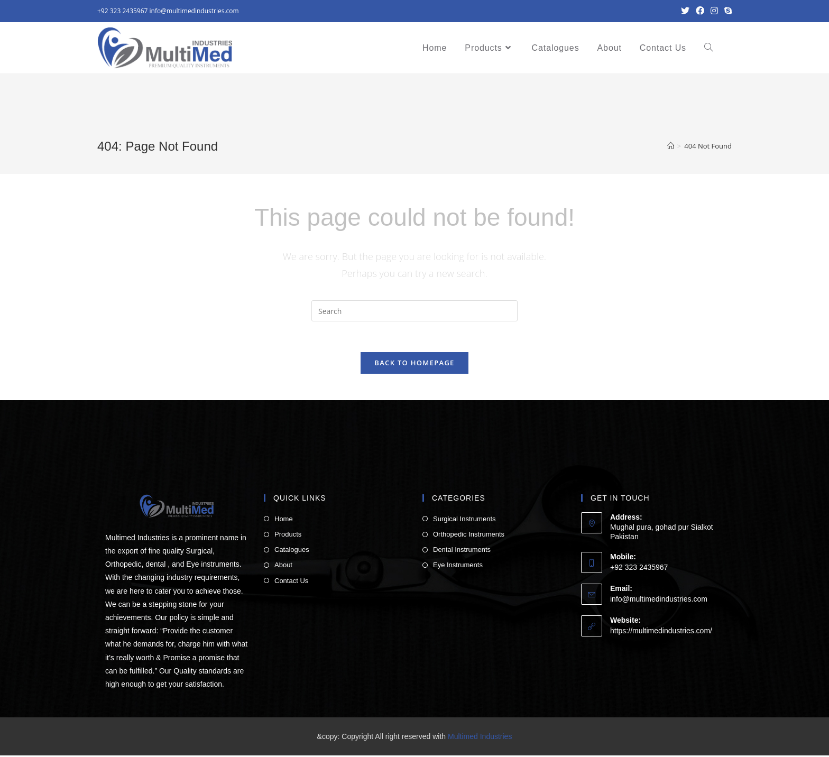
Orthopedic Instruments (468, 536)
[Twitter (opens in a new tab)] (685, 11)
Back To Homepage (414, 363)
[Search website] (708, 48)
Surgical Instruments (464, 520)
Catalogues (291, 551)
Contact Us (291, 582)
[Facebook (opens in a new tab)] (700, 11)
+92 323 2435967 (122, 10)
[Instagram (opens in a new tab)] (714, 11)
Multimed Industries (480, 738)
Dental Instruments (462, 551)
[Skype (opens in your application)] (726, 11)
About (283, 566)
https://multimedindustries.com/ (661, 632)
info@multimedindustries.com (194, 10)
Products (287, 536)
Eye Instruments (458, 566)
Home (283, 520)
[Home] (670, 146)
